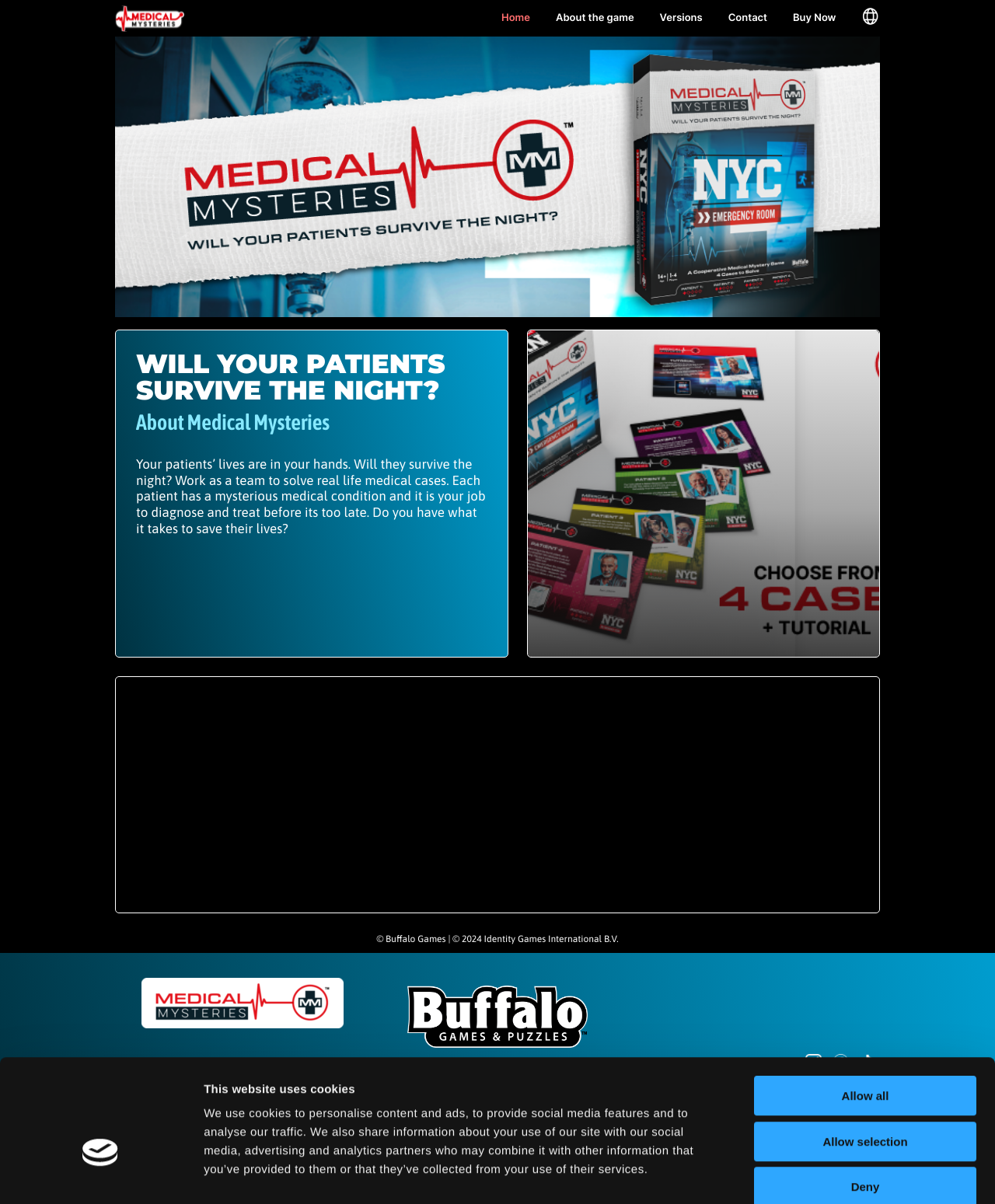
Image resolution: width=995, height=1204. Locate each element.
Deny (865, 1105)
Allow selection (864, 1059)
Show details (816, 1173)
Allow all (865, 1014)
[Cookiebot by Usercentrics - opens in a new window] (101, 1173)
